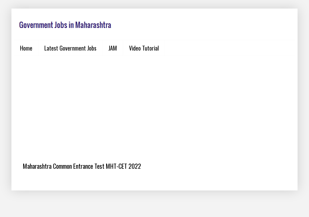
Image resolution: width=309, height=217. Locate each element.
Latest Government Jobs (70, 48)
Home (26, 48)
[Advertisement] (154, 104)
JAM (112, 48)
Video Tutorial (144, 48)
